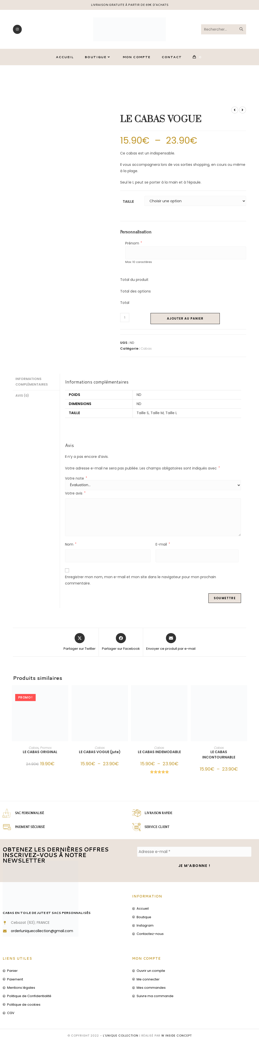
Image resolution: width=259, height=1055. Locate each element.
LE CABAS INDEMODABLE (159, 755)
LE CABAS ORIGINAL (40, 755)
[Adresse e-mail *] (194, 855)
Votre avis (75, 496)
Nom (70, 547)
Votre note (76, 481)
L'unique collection (120, 1037)
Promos (46, 751)
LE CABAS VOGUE (232, 81)
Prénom (133, 246)
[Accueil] (193, 81)
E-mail (163, 547)
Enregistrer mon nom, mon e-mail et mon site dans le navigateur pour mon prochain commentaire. (140, 583)
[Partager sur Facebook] (121, 645)
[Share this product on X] (79, 645)
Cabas (146, 351)
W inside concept (176, 1037)
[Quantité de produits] (124, 320)
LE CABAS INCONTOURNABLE (218, 758)
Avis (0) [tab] (22, 398)
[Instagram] (17, 30)
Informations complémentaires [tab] (31, 385)
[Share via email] (171, 645)
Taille (128, 204)
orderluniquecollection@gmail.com (42, 932)
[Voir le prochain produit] (242, 113)
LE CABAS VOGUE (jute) (100, 755)
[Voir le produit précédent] (234, 113)
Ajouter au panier (185, 322)
